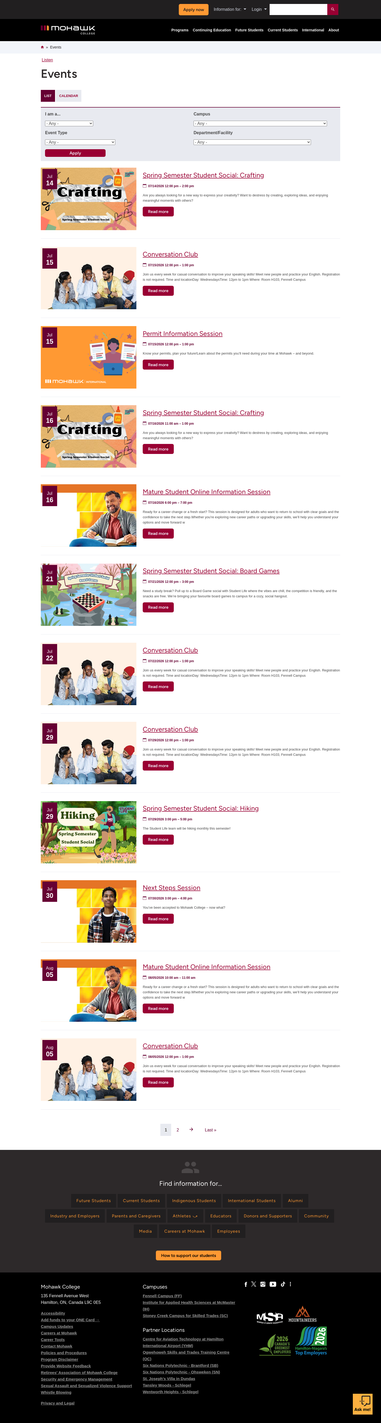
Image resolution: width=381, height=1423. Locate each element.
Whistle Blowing (56, 1392)
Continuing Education (212, 30)
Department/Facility (213, 132)
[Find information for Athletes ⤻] (185, 1216)
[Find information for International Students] (252, 1200)
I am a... (53, 114)
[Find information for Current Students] (141, 1200)
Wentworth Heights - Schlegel (170, 1392)
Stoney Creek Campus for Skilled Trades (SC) (185, 1315)
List (48, 96)
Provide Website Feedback (66, 1366)
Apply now (193, 9)
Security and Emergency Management (76, 1379)
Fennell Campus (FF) (162, 1296)
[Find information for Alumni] (295, 1200)
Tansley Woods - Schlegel (167, 1385)
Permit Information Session (182, 333)
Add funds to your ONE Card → (70, 1320)
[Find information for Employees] (228, 1231)
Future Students (249, 30)
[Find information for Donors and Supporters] (268, 1216)
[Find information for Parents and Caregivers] (136, 1216)
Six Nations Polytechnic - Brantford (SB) (180, 1365)
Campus (202, 114)
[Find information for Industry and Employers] (75, 1216)
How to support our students (188, 1255)
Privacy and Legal (58, 1403)
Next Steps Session (171, 888)
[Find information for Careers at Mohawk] (184, 1231)
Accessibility (53, 1313)
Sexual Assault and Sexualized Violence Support (86, 1385)
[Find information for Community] (316, 1216)
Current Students (283, 30)
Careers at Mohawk (59, 1333)
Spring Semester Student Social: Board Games (211, 571)
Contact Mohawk (56, 1346)
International (313, 30)
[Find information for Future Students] (93, 1200)
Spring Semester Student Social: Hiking (201, 808)
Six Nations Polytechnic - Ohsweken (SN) (181, 1372)
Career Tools (53, 1339)
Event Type (56, 132)
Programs (180, 30)
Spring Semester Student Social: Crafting (203, 175)
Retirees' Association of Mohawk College (79, 1372)
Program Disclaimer (59, 1359)
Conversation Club (170, 254)
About (333, 30)
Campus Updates (57, 1326)
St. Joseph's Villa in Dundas (169, 1378)
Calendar (68, 96)
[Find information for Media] (145, 1231)
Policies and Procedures (64, 1353)
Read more (161, 212)
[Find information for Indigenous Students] (194, 1200)
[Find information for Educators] (221, 1216)
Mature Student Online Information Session (206, 492)
